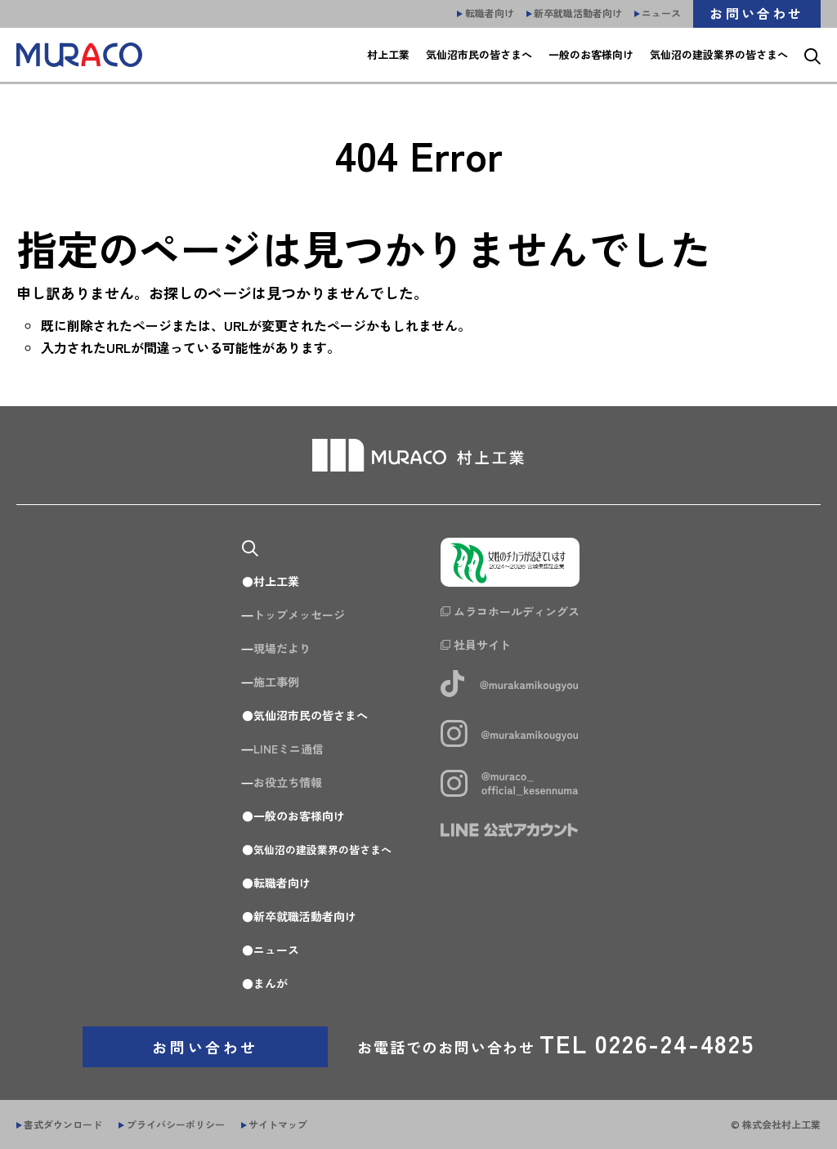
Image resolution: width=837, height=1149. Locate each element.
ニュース (270, 949)
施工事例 (270, 681)
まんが (265, 983)
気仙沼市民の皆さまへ (305, 715)
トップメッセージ (293, 614)
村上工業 (270, 581)
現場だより (276, 648)
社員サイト (487, 645)
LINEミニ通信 (283, 748)
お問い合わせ (205, 1046)
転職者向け (276, 882)
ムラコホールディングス (521, 612)
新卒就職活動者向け (299, 916)
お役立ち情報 (282, 782)
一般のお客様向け (293, 815)
